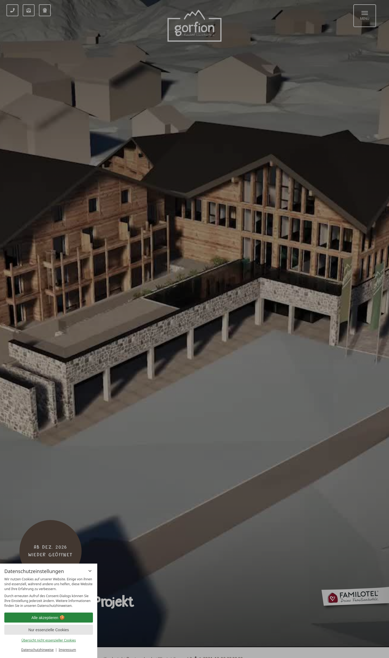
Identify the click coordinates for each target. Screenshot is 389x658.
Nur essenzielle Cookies (48, 630)
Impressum (67, 649)
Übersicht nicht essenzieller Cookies (48, 640)
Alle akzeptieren (48, 618)
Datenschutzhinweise (37, 649)
